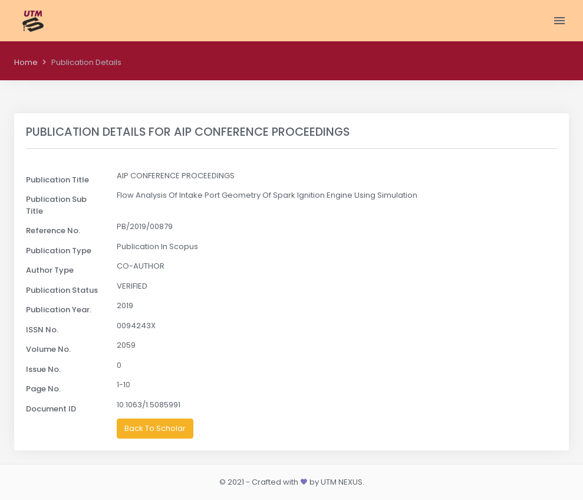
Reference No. (53, 230)
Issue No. (43, 369)
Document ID (51, 408)
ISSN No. (42, 329)
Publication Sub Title (56, 205)
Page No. (43, 388)
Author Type (50, 270)
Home (26, 62)
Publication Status (62, 290)
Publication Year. (58, 309)
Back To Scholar (155, 428)
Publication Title (57, 179)
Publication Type (58, 250)
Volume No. (48, 349)
